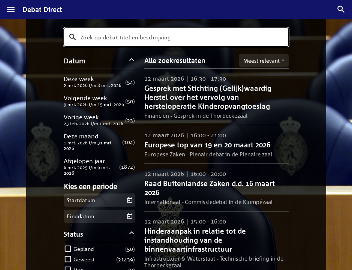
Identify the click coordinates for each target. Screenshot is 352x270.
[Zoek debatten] (341, 9)
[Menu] (11, 9)
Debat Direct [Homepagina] (42, 9)
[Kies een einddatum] (129, 216)
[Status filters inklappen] (131, 233)
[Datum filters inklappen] (131, 60)
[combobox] (176, 37)
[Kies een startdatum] (129, 200)
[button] (99, 81)
